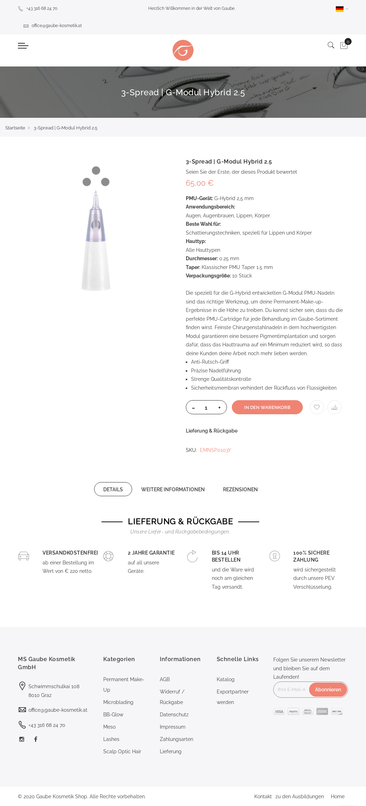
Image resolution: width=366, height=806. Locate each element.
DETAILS (113, 489)
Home (338, 796)
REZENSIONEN (240, 489)
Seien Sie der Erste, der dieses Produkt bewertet (241, 172)
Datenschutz (174, 714)
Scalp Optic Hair (122, 751)
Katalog (226, 679)
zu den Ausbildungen (299, 796)
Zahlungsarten (176, 739)
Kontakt (263, 796)
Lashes (111, 739)
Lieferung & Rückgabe (211, 431)
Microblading (118, 702)
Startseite (15, 127)
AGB (165, 679)
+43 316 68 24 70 (37, 8)
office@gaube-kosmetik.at (52, 25)
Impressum (172, 727)
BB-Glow (113, 714)
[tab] (113, 489)
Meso (109, 727)
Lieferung (171, 751)
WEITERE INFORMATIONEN (173, 489)
